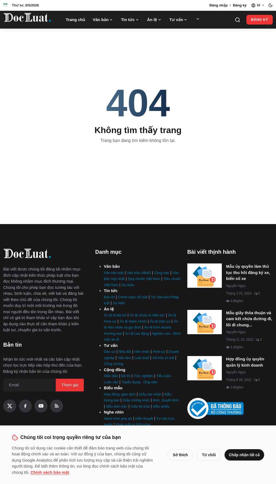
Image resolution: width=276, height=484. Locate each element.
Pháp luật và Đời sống (133, 424)
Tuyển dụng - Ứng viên (139, 382)
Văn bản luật (113, 273)
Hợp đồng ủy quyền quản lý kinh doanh (245, 362)
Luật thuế (141, 358)
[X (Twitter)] (9, 406)
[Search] (237, 20)
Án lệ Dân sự (160, 321)
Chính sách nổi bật (132, 297)
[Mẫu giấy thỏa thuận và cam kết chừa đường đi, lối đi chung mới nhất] (204, 322)
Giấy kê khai (140, 406)
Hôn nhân (141, 352)
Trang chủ (75, 19)
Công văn (161, 273)
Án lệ (154, 19)
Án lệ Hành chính (133, 321)
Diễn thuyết (144, 419)
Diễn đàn (111, 376)
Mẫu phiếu (161, 406)
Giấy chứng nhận (136, 400)
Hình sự (159, 352)
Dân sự (109, 352)
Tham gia (69, 385)
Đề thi (125, 376)
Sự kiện (119, 303)
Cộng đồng (114, 369)
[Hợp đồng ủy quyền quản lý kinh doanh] (204, 368)
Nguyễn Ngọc (236, 286)
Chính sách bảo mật (58, 472)
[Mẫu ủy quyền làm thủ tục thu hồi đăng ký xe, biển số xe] (204, 275)
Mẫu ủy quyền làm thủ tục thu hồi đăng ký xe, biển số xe (248, 272)
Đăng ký (240, 5)
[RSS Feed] (56, 406)
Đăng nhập (218, 5)
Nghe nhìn (113, 412)
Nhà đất (125, 352)
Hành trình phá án (118, 419)
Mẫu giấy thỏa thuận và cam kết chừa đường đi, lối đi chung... (249, 318)
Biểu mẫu (113, 387)
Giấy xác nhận (150, 394)
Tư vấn (179, 19)
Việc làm (124, 358)
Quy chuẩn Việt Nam (144, 279)
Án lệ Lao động (137, 333)
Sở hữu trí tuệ (163, 358)
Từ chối (207, 455)
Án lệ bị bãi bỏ (115, 315)
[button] (257, 5)
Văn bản (103, 19)
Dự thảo (128, 285)
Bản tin (109, 297)
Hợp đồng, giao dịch (120, 394)
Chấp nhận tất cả (243, 455)
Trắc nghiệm (143, 376)
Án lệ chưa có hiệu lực (147, 315)
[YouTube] (40, 406)
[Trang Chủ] (27, 20)
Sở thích (178, 455)
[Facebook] (25, 406)
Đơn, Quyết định (166, 400)
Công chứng (113, 364)
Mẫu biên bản (116, 406)
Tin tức (130, 19)
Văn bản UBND (139, 273)
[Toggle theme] (270, 5)
